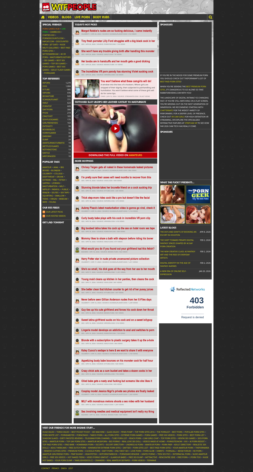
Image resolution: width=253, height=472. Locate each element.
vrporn (46, 92)
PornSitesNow (174, 441)
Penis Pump (126, 432)
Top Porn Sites (168, 438)
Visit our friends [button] (69, 427)
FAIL (55, 180)
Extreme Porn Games (131, 435)
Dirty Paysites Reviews (71, 438)
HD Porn (197, 451)
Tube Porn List (119, 438)
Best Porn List (197, 435)
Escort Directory (115, 444)
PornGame (49, 73)
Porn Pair (167, 444)
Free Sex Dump (136, 457)
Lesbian (56, 183)
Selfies (55, 192)
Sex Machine (98, 432)
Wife (45, 202)
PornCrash (82, 435)
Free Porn (182, 457)
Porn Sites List (140, 447)
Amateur (47, 167)
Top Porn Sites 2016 (145, 432)
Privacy (55, 468)
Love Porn (136, 451)
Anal (55, 167)
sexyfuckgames (50, 119)
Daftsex (127, 447)
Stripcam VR (191, 123)
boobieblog (49, 129)
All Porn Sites (112, 435)
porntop (47, 106)
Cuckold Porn (92, 451)
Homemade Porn (84, 444)
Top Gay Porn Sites (76, 441)
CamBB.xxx (55, 32)
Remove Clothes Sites (55, 451)
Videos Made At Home (154, 441)
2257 (70, 468)
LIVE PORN (82, 17)
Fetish (62, 180)
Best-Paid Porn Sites (160, 447)
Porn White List (51, 435)
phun (45, 112)
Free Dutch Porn (77, 447)
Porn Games (49, 66)
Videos (53, 17)
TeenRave (151, 460)
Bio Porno (114, 441)
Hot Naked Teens (76, 457)
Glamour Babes (118, 457)
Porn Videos (138, 460)
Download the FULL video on (115, 155)
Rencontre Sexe (167, 457)
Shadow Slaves (50, 438)
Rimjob (46, 192)
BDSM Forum (184, 451)
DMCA (64, 468)
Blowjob (55, 170)
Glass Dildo (113, 432)
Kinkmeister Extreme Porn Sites (104, 447)
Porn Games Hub (51, 28)
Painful (56, 189)
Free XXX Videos (167, 435)
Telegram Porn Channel (97, 438)
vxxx (45, 86)
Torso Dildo (62, 432)
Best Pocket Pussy (80, 432)
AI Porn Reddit (197, 441)
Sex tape (65, 192)
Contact (45, 468)
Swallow (59, 195)
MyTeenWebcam (50, 54)
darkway (47, 136)
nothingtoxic (50, 149)
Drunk (60, 176)
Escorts (100, 444)
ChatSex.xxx (48, 35)
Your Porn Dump (63, 460)
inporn (46, 82)
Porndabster (67, 435)
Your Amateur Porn (183, 447)
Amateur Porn (57, 441)
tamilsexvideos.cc (83, 460)
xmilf (45, 102)
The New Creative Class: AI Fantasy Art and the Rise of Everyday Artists (177, 254)
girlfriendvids (50, 122)
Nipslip (46, 189)
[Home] (43, 17)
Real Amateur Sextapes (118, 460)
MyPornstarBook (108, 454)
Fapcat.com (48, 41)
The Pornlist (163, 432)
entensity (48, 126)
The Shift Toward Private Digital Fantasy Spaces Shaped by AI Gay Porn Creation (177, 243)
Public (65, 189)
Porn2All (171, 451)
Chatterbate (166, 110)
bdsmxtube (48, 96)
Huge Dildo (48, 432)
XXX (185, 441)
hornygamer (49, 132)
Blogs (66, 17)
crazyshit (48, 116)
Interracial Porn (181, 454)
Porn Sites (182, 435)
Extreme (47, 180)
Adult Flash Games (60, 69)
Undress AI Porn (134, 444)
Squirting (48, 195)
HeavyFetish (91, 454)
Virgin (53, 198)
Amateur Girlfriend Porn (56, 454)
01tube (46, 89)
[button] (210, 17)
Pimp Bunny (77, 454)
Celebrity (47, 173)
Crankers (100, 460)
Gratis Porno (148, 454)
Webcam (63, 198)
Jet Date (54, 44)
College (58, 173)
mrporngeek (49, 156)
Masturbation (50, 186)
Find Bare (69, 444)
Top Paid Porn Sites (52, 444)
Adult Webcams (59, 447)
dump (45, 139)
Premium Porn (75, 451)
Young (52, 202)
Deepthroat (49, 176)
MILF (61, 186)
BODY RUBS (101, 17)
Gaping (46, 183)
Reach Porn (135, 438)
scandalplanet (50, 99)
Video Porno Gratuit (97, 457)
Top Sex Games (58, 63)
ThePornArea (202, 447)
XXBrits (160, 451)
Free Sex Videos (57, 457)
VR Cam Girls (177, 116)
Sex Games (49, 60)
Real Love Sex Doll (131, 441)
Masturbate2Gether (60, 57)
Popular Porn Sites (194, 432)
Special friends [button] (52, 24)
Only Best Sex (121, 451)
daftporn (48, 109)
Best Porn (177, 432)
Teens (45, 198)
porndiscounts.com (53, 38)
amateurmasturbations (55, 142)
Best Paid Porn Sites (170, 81)
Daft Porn (107, 451)
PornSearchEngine (129, 454)
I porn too (195, 457)
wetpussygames (51, 146)
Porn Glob (148, 451)
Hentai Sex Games (187, 438)
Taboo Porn (96, 435)
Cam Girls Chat (151, 438)
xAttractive (151, 457)
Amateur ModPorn (97, 441)
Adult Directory (182, 444)
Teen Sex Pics (163, 454)
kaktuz (46, 152)
